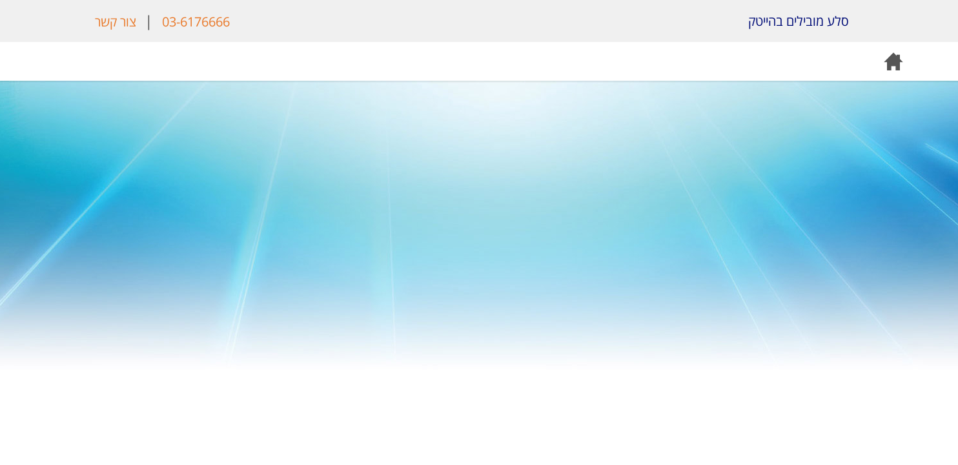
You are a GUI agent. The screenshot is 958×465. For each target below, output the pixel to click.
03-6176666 (196, 21)
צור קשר (115, 21)
